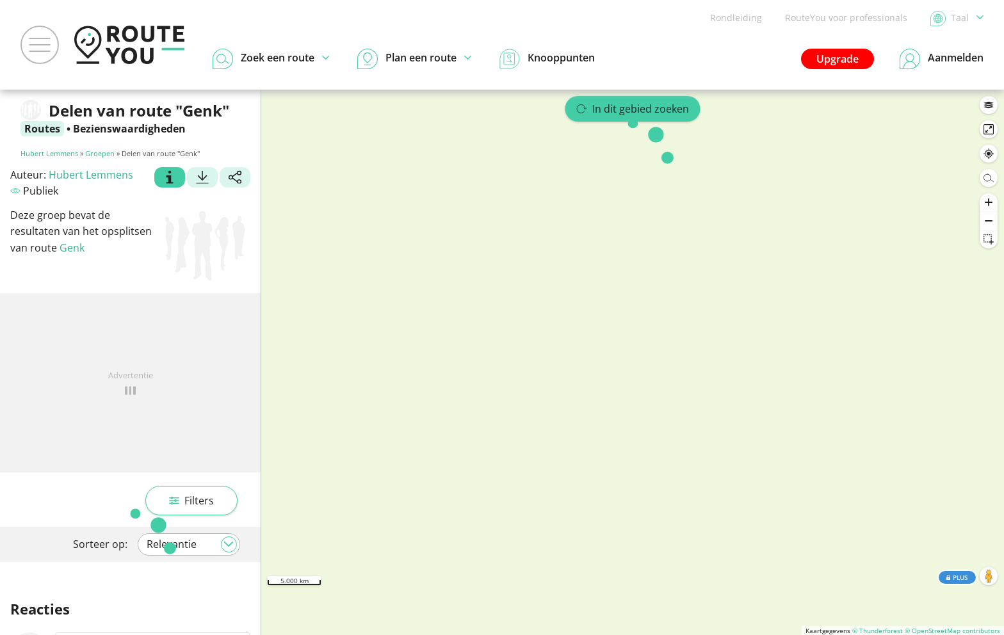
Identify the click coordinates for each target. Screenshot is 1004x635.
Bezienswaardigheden (129, 129)
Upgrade (837, 59)
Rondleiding (736, 18)
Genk (72, 248)
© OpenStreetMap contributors (952, 630)
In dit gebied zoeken (633, 109)
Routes (42, 129)
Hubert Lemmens (49, 153)
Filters (191, 501)
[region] (632, 362)
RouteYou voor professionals (846, 18)
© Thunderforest (877, 630)
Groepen (100, 153)
